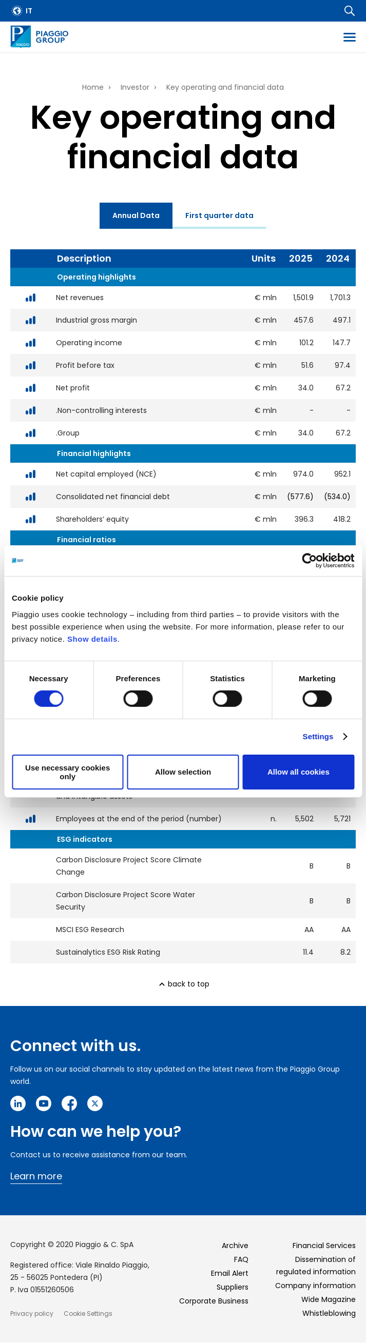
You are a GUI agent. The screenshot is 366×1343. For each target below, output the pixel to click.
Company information (315, 1285)
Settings (318, 736)
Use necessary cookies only (67, 772)
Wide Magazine (328, 1299)
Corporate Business (213, 1301)
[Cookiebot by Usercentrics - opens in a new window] (309, 560)
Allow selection (183, 771)
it (29, 11)
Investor (135, 87)
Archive (235, 1245)
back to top (188, 984)
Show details (92, 638)
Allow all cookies (298, 771)
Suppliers (232, 1287)
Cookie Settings (88, 1313)
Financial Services (324, 1245)
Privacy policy (31, 1313)
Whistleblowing (329, 1313)
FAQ (241, 1259)
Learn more (36, 1176)
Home (93, 87)
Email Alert (229, 1273)
